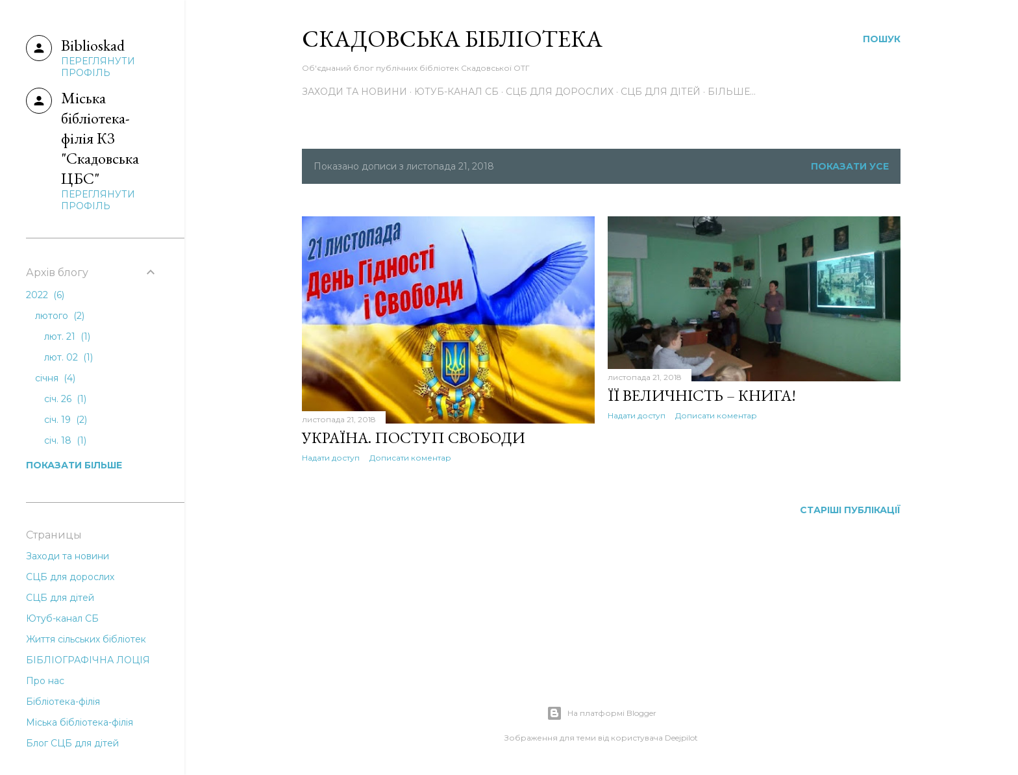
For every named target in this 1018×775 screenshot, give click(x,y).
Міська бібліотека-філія (79, 722)
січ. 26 (65, 399)
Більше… (732, 91)
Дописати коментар (410, 458)
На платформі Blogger (601, 713)
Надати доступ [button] (331, 458)
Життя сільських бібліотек (86, 639)
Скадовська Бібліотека (452, 38)
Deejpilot (681, 738)
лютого (59, 316)
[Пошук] (881, 39)
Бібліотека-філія (63, 701)
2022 (45, 295)
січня (55, 378)
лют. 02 (68, 357)
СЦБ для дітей (661, 91)
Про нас (45, 681)
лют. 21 (67, 336)
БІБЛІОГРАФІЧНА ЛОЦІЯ (88, 660)
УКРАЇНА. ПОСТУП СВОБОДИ (413, 437)
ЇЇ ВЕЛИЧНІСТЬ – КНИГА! (702, 395)
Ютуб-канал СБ (456, 91)
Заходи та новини (354, 91)
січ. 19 (65, 420)
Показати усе (850, 166)
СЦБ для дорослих (560, 91)
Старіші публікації (850, 510)
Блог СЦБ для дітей (72, 743)
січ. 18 (65, 440)
